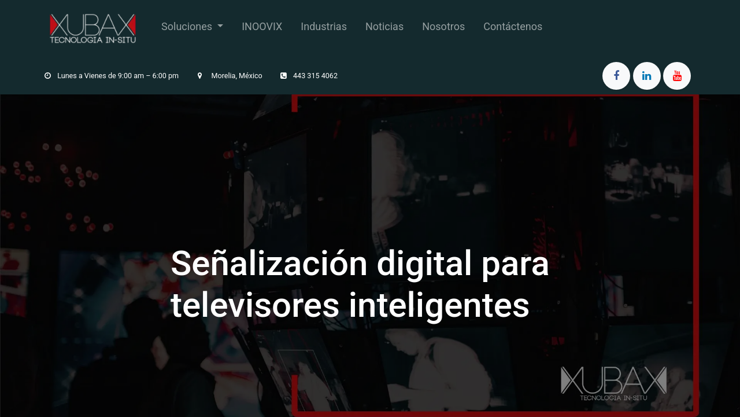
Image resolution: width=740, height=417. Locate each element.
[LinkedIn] (647, 76)
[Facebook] (616, 76)
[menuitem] (192, 28)
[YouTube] (677, 76)
